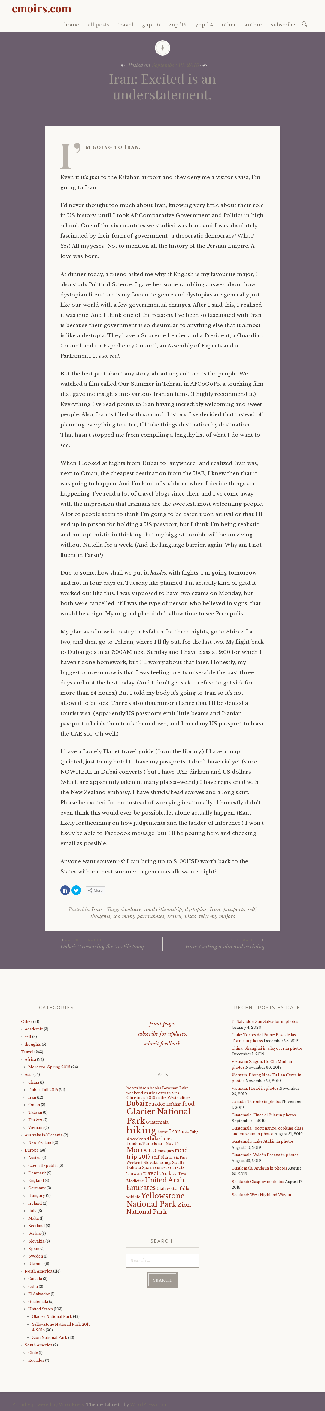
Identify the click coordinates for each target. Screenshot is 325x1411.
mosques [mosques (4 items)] (165, 1151)
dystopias (196, 909)
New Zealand (40, 1142)
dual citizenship (163, 909)
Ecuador (36, 1360)
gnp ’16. (151, 25)
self (251, 909)
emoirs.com (41, 8)
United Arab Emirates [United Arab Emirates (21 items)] (155, 1184)
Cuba (33, 1286)
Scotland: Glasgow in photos (258, 1181)
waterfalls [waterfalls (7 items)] (177, 1188)
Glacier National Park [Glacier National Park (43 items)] (158, 1116)
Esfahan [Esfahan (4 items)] (173, 1104)
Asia (28, 1074)
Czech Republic (43, 1165)
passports (234, 909)
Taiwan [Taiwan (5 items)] (134, 1173)
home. (72, 25)
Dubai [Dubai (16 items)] (135, 1103)
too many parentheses (138, 916)
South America (38, 1345)
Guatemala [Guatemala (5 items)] (157, 1122)
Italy (32, 1211)
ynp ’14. (204, 25)
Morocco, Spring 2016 (49, 1067)
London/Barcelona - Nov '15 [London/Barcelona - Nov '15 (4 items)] (152, 1143)
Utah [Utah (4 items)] (161, 1188)
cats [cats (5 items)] (162, 1093)
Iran (96, 909)
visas (190, 916)
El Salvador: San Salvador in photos (265, 1021)
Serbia (34, 1233)
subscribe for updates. (162, 1034)
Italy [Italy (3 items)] (185, 1132)
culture (133, 909)
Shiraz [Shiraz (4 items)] (166, 1157)
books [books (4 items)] (155, 1088)
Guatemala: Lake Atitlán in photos (263, 1141)
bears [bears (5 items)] (132, 1088)
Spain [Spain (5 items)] (148, 1167)
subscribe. (283, 25)
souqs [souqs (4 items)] (165, 1162)
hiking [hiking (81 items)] (141, 1130)
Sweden (35, 1256)
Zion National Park (49, 1337)
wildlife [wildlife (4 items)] (133, 1197)
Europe (32, 1150)
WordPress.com (148, 1404)
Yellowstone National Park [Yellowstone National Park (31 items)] (155, 1200)
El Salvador (39, 1294)
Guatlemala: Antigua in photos (259, 1168)
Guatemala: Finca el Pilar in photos (264, 1115)
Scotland (36, 1226)
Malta (33, 1218)
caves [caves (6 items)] (173, 1093)
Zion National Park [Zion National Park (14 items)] (158, 1208)
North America (38, 1271)
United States (40, 1309)
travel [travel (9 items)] (150, 1173)
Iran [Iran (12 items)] (175, 1131)
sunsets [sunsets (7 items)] (176, 1167)
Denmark (37, 1173)
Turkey (35, 1120)
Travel (27, 1052)
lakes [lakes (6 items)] (166, 1139)
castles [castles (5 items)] (150, 1093)
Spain (33, 1248)
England (36, 1180)
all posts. (99, 25)
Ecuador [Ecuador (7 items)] (155, 1104)
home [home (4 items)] (162, 1132)
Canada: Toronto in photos (256, 1101)
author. (254, 25)
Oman (34, 1105)
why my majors (217, 916)
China (33, 1082)
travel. (126, 25)
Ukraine (36, 1263)
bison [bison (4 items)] (144, 1088)
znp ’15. (178, 25)
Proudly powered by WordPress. (48, 1404)
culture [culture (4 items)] (183, 1097)
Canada (35, 1278)
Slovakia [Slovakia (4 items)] (151, 1162)
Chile (33, 1352)
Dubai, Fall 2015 (43, 1090)
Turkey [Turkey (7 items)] (168, 1173)
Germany (37, 1188)
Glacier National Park (52, 1316)
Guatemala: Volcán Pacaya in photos (265, 1155)
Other (26, 1021)
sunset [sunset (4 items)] (161, 1167)
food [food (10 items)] (188, 1104)
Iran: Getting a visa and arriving (214, 943)
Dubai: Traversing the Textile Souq (111, 943)
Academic (34, 1029)
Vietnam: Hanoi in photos (255, 1088)
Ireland (35, 1203)
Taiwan (35, 1112)
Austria (34, 1157)
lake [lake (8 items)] (155, 1139)
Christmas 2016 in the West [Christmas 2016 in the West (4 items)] (151, 1097)
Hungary (36, 1195)
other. (229, 25)
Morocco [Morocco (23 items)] (141, 1150)
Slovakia (36, 1241)
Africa (30, 1059)
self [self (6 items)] (155, 1157)
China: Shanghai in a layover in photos (267, 1048)
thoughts (100, 916)
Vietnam (36, 1127)
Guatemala (38, 1301)
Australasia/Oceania (43, 1135)
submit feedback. (162, 1044)
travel (174, 916)
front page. (162, 1024)
